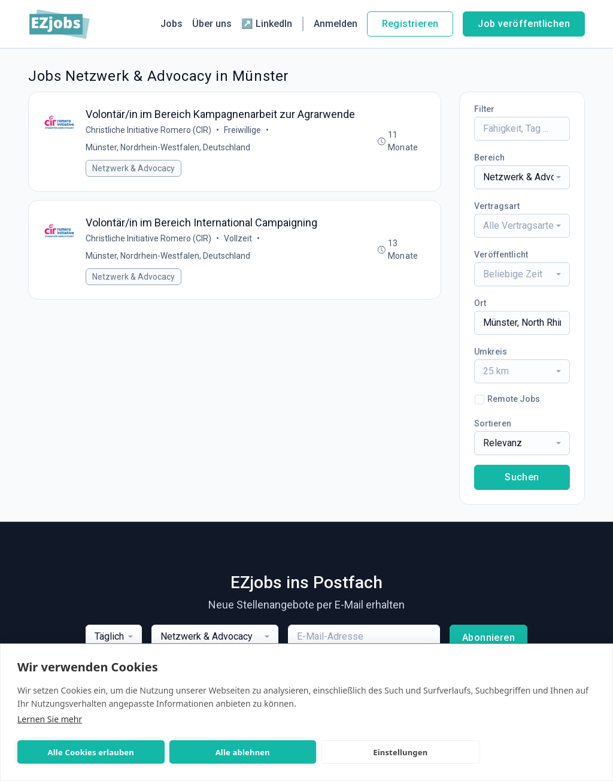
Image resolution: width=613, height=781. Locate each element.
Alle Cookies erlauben (74, 752)
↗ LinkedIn (266, 23)
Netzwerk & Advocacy (134, 169)
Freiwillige (243, 130)
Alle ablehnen (192, 752)
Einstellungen (317, 752)
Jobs (171, 23)
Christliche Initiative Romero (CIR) (149, 130)
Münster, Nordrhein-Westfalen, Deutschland (168, 148)
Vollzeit (238, 239)
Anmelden (335, 23)
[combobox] (522, 177)
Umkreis (490, 351)
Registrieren (410, 23)
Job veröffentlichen (524, 23)
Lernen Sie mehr (49, 719)
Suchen (522, 477)
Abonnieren (488, 637)
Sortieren (492, 423)
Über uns (212, 23)
